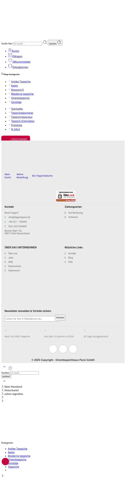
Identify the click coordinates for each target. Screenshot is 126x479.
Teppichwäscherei (20, 113)
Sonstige (14, 102)
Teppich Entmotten (21, 121)
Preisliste (15, 125)
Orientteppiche (19, 98)
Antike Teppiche (19, 81)
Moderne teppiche (21, 94)
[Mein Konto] (6, 168)
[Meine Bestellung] (18, 168)
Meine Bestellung (22, 176)
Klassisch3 (16, 90)
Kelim (13, 85)
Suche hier (7, 43)
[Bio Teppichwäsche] (33, 170)
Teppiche (13, 467)
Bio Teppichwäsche (42, 175)
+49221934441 (16, 138)
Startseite (15, 109)
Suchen (55, 42)
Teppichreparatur (20, 117)
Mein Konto (8, 176)
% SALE (14, 129)
